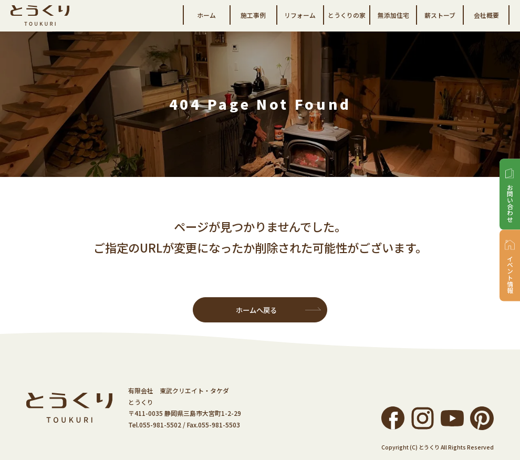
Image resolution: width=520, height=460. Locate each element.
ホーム (206, 15)
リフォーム (300, 15)
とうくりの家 (347, 15)
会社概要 (486, 15)
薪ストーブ (439, 15)
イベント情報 (509, 274)
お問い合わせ (509, 203)
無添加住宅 (393, 15)
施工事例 (253, 15)
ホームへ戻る (256, 310)
